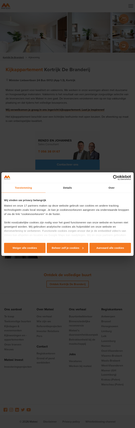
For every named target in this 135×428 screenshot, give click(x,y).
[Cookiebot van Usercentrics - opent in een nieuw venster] (115, 177)
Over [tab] (111, 187)
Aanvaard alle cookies (110, 247)
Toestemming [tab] (23, 187)
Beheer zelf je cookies (67, 247)
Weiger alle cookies (24, 247)
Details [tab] (67, 187)
